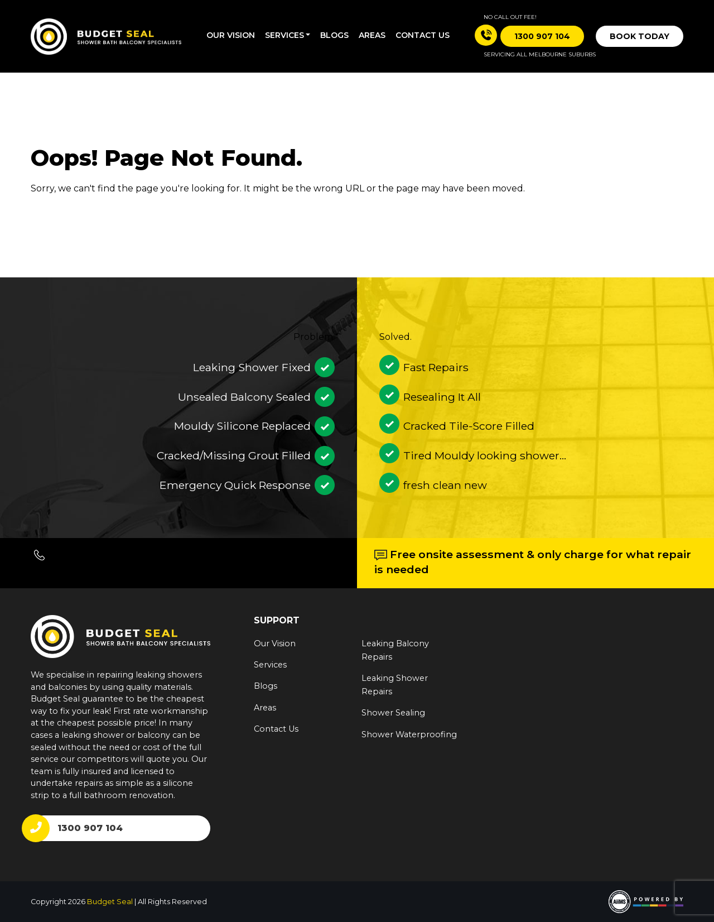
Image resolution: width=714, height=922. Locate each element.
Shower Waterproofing (409, 734)
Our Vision (230, 35)
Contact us (422, 35)
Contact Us (276, 729)
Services (284, 35)
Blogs (334, 35)
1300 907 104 (90, 828)
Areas (372, 35)
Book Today (639, 36)
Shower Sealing (393, 713)
